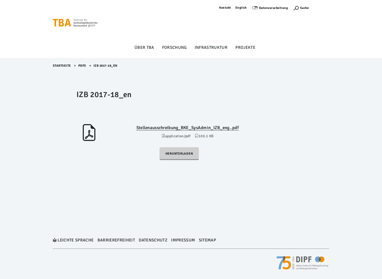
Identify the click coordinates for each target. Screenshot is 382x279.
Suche (304, 8)
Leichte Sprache (76, 240)
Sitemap (207, 240)
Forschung (174, 47)
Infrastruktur (211, 47)
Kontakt (225, 8)
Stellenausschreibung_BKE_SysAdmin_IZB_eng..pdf (187, 127)
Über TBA (144, 47)
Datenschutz (153, 240)
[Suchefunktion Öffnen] (301, 8)
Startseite (62, 66)
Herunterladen (179, 154)
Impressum (183, 240)
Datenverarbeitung (273, 8)
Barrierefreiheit (116, 240)
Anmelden (321, 8)
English (241, 8)
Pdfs (82, 66)
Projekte (245, 47)
